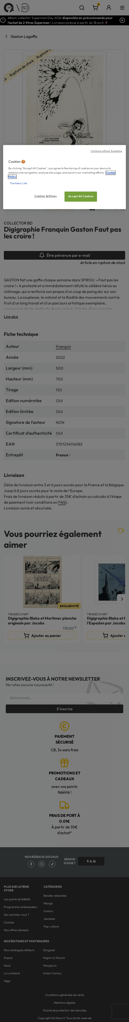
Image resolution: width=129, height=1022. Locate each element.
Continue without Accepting (106, 151)
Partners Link (18, 183)
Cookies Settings (45, 196)
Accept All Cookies (80, 196)
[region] (64, 177)
